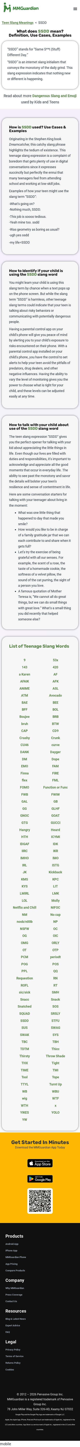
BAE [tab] (25, 702)
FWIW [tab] (55, 794)
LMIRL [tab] (24, 893)
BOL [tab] (56, 709)
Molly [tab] (55, 900)
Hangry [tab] (24, 830)
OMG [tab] (24, 943)
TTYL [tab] (25, 1084)
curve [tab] (55, 745)
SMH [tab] (55, 992)
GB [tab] (55, 801)
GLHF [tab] (55, 809)
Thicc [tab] (55, 1049)
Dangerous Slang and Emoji (54, 96)
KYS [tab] (25, 886)
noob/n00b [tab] (25, 922)
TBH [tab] (55, 1042)
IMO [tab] (56, 858)
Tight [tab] (55, 1063)
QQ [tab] (55, 971)
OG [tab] (24, 936)
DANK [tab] (24, 752)
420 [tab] (55, 667)
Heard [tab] (55, 830)
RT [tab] (55, 985)
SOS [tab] (55, 1006)
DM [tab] (24, 759)
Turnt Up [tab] (55, 1084)
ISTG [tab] (55, 865)
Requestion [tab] (24, 978)
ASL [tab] (56, 688)
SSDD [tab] (24, 1021)
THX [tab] (24, 1063)
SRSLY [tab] (55, 1013)
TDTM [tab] (24, 1049)
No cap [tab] (55, 915)
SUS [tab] (24, 1028)
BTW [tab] (55, 724)
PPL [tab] (24, 971)
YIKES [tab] (24, 1112)
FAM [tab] (55, 766)
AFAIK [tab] (24, 681)
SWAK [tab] (24, 1035)
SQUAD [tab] (24, 1013)
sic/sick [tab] (24, 992)
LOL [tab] (24, 900)
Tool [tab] (24, 1077)
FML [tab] (55, 780)
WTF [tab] (55, 1098)
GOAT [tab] (55, 815)
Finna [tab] (25, 773)
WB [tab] (24, 1091)
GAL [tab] (24, 801)
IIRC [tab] (25, 851)
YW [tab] (24, 1120)
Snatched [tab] (24, 1006)
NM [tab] (24, 915)
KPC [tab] (55, 879)
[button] (75, 9)
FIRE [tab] (55, 773)
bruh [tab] (24, 724)
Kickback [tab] (55, 872)
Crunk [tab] (55, 738)
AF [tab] (55, 674)
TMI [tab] (55, 1070)
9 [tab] (24, 660)
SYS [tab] (56, 1035)
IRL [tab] (24, 865)
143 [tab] (24, 667)
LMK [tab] (55, 893)
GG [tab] (24, 809)
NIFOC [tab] (55, 907)
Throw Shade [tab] (55, 1056)
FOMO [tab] (24, 787)
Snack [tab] (55, 999)
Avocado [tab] (55, 695)
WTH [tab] (24, 1105)
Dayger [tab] (55, 752)
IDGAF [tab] (24, 844)
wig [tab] (24, 1098)
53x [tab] (55, 660)
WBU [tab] (55, 1091)
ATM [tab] (24, 695)
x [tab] (55, 1105)
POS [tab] (55, 964)
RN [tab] (55, 978)
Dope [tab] (55, 759)
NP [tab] (55, 922)
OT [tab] (25, 950)
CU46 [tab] (25, 745)
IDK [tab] (55, 844)
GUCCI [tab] (55, 823)
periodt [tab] (55, 957)
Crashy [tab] (24, 738)
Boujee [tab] (24, 717)
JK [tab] (25, 872)
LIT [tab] (55, 886)
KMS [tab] (24, 879)
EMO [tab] (24, 766)
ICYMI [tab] (55, 837)
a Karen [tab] (24, 674)
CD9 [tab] (55, 731)
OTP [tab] (55, 950)
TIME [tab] (24, 1070)
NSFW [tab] (24, 929)
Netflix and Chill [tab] (24, 907)
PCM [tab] (24, 957)
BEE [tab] (55, 702)
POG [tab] (24, 964)
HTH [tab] (24, 837)
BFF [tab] (24, 709)
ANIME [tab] (24, 688)
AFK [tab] (56, 681)
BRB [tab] (56, 717)
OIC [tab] (55, 936)
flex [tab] (24, 780)
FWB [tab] (24, 794)
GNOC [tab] (24, 815)
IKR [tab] (55, 851)
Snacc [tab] (24, 999)
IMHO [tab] (24, 858)
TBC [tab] (24, 1042)
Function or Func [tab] (55, 787)
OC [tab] (55, 929)
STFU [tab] (55, 1021)
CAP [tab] (24, 731)
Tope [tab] (55, 1077)
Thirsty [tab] (24, 1056)
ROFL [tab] (25, 985)
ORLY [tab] (55, 943)
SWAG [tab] (55, 1028)
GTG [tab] (24, 823)
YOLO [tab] (55, 1112)
